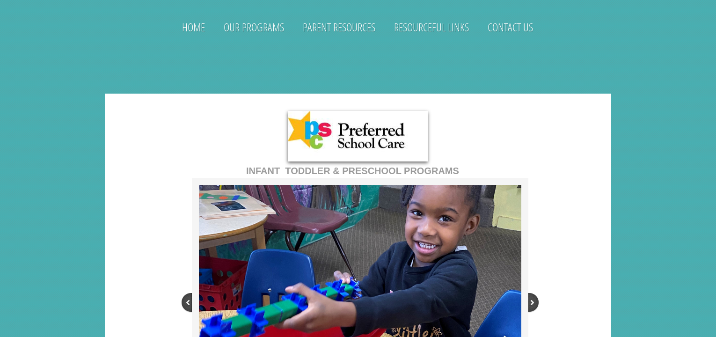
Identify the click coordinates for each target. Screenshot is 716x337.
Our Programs (254, 27)
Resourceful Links (431, 27)
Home (193, 27)
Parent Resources (339, 27)
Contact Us (510, 27)
